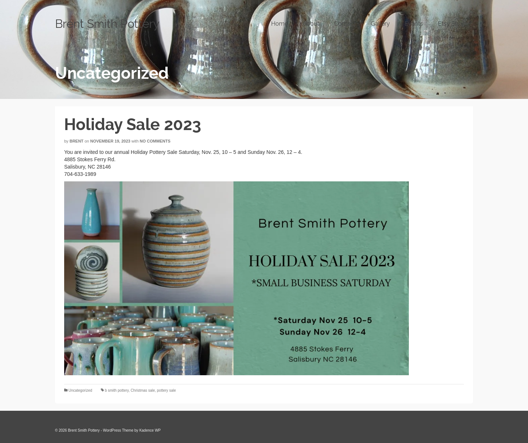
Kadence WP (150, 430)
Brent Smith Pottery (107, 23)
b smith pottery (117, 390)
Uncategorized (80, 390)
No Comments (155, 141)
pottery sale (166, 390)
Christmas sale (143, 390)
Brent (77, 141)
